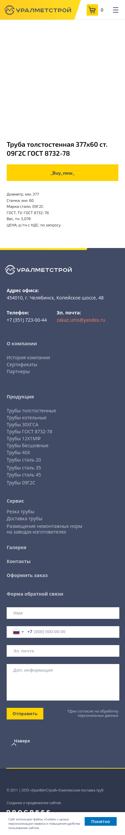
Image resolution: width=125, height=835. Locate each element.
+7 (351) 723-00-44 (27, 320)
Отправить (25, 713)
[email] (63, 651)
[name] (63, 613)
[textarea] (63, 682)
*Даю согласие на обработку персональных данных (92, 713)
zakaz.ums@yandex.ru (81, 320)
